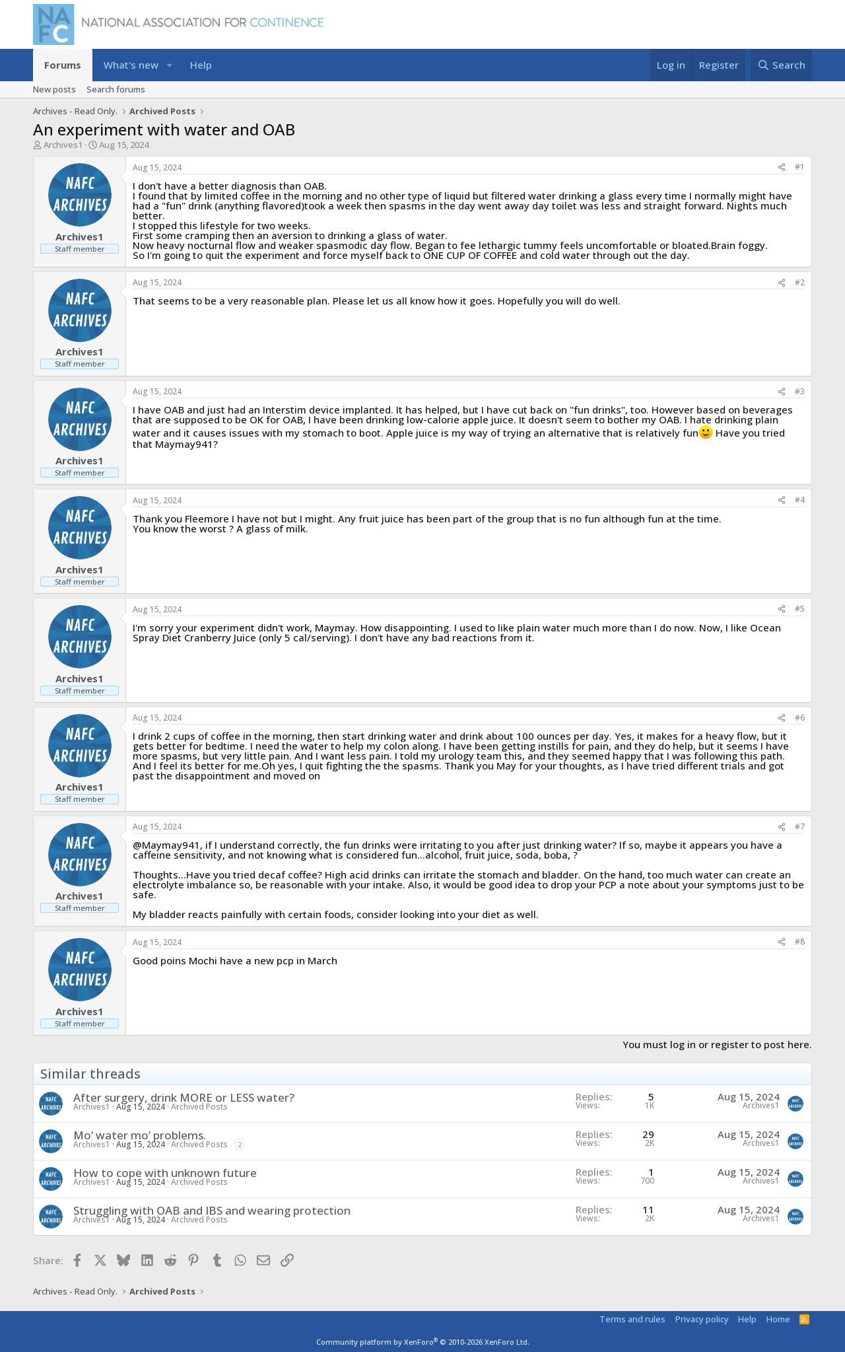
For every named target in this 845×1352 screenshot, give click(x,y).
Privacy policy (702, 1319)
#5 (800, 608)
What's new (131, 64)
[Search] (781, 65)
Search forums (115, 89)
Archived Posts (199, 1106)
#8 (800, 941)
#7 (800, 826)
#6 (800, 717)
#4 (800, 499)
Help (201, 64)
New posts (54, 89)
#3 (800, 391)
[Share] (781, 167)
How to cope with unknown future (165, 1172)
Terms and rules (632, 1319)
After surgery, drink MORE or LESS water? (183, 1097)
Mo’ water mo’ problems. (139, 1135)
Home (778, 1319)
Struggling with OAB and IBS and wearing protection (212, 1210)
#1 (800, 166)
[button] (169, 65)
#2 (800, 282)
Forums (62, 64)
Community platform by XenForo (422, 1342)
